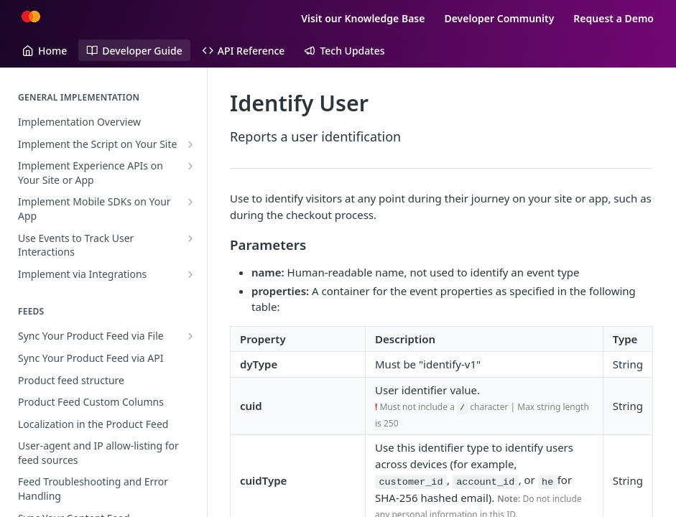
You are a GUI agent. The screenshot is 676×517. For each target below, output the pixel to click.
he (547, 481)
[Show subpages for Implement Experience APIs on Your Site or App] (190, 166)
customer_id (411, 481)
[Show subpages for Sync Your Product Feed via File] (190, 336)
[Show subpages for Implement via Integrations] (190, 274)
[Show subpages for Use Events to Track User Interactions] (190, 238)
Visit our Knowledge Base (363, 18)
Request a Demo (613, 18)
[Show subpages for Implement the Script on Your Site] (190, 144)
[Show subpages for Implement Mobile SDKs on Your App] (190, 202)
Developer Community (499, 18)
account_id (485, 481)
